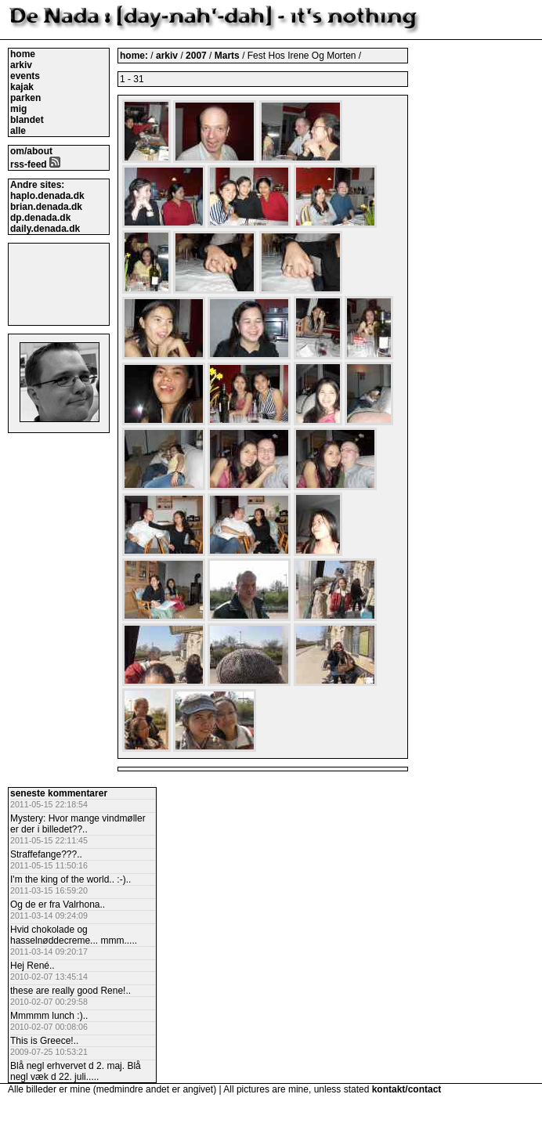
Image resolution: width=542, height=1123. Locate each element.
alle (18, 130)
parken (25, 97)
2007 (196, 55)
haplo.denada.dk (47, 195)
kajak (22, 86)
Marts (228, 55)
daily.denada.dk (45, 228)
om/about (31, 151)
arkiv (21, 65)
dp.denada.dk (40, 217)
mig (18, 108)
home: (135, 55)
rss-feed (35, 164)
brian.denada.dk (46, 206)
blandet (27, 119)
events (25, 75)
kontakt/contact (407, 1089)
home (22, 54)
